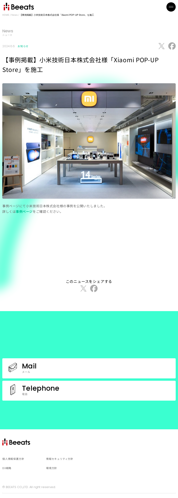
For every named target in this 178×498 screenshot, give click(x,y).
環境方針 (51, 468)
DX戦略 (6, 468)
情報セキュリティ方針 (59, 459)
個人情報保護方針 (13, 459)
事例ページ (24, 211)
